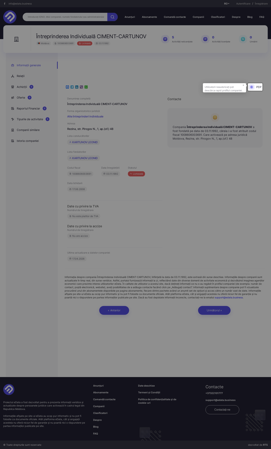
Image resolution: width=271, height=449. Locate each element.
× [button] (243, 85)
